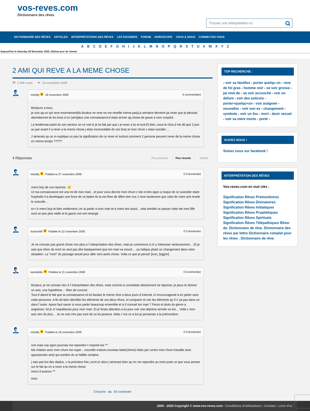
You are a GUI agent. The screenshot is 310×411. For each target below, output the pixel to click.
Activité (204, 158)
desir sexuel (282, 114)
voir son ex (251, 108)
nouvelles (231, 108)
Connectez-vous (212, 37)
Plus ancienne (160, 158)
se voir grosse (278, 88)
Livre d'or (285, 406)
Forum (146, 37)
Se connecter (123, 391)
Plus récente (183, 158)
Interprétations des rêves (92, 37)
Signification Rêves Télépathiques (251, 223)
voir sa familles (237, 83)
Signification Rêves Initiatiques (248, 207)
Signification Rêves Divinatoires (249, 202)
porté (263, 119)
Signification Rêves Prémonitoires (251, 197)
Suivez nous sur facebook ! (245, 151)
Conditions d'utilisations (243, 406)
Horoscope (163, 37)
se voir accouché (257, 93)
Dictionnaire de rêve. (246, 228)
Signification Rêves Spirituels (247, 217)
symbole (230, 114)
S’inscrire (100, 391)
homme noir (254, 88)
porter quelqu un (267, 83)
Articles (61, 37)
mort (265, 114)
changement (273, 108)
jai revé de (231, 93)
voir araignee (266, 103)
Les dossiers (127, 37)
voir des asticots (250, 98)
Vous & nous (185, 37)
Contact (270, 406)
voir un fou (249, 114)
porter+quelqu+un (238, 103)
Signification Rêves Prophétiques (250, 212)
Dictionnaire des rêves (32, 37)
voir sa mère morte (240, 119)
